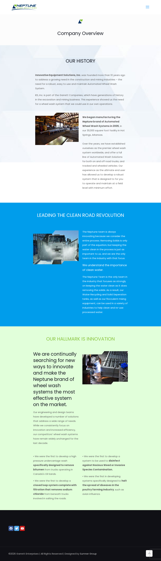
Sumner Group (88, 553)
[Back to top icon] (149, 553)
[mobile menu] (147, 7)
